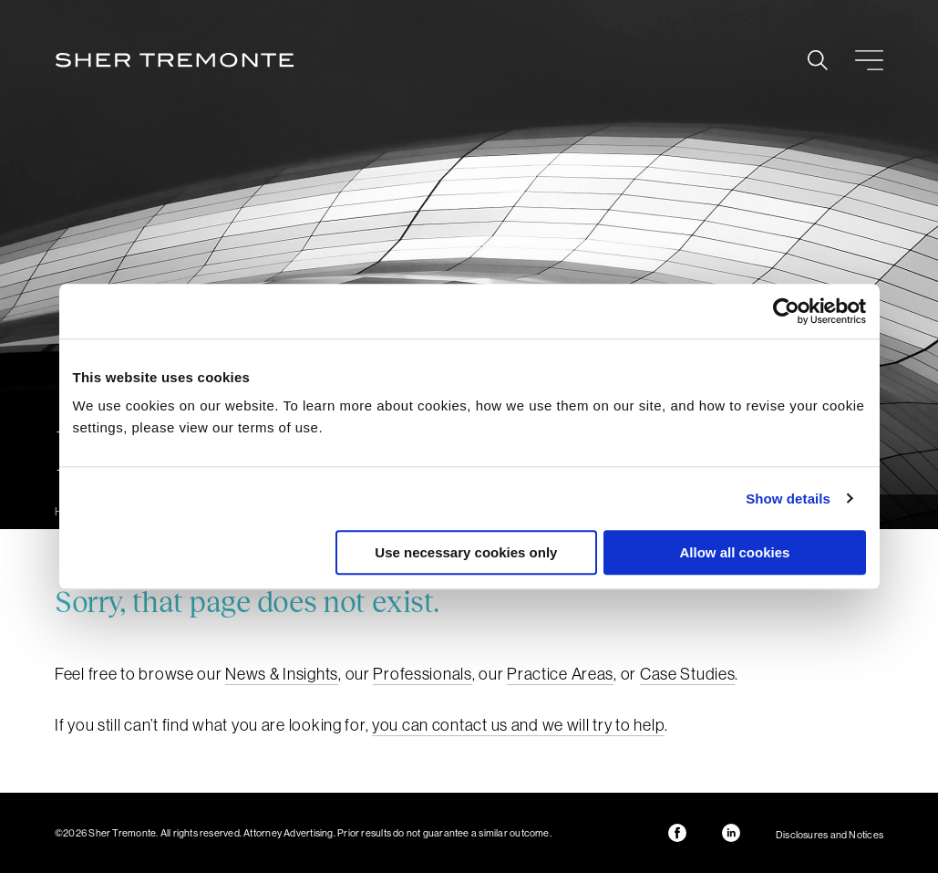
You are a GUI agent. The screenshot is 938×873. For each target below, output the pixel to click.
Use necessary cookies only (466, 552)
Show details (788, 498)
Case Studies (688, 673)
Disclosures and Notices (829, 834)
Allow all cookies (735, 552)
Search (817, 60)
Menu (868, 60)
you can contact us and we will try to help (518, 724)
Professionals (422, 673)
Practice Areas (560, 673)
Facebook (677, 833)
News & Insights (281, 673)
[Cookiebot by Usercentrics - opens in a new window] (786, 311)
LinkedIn (731, 833)
